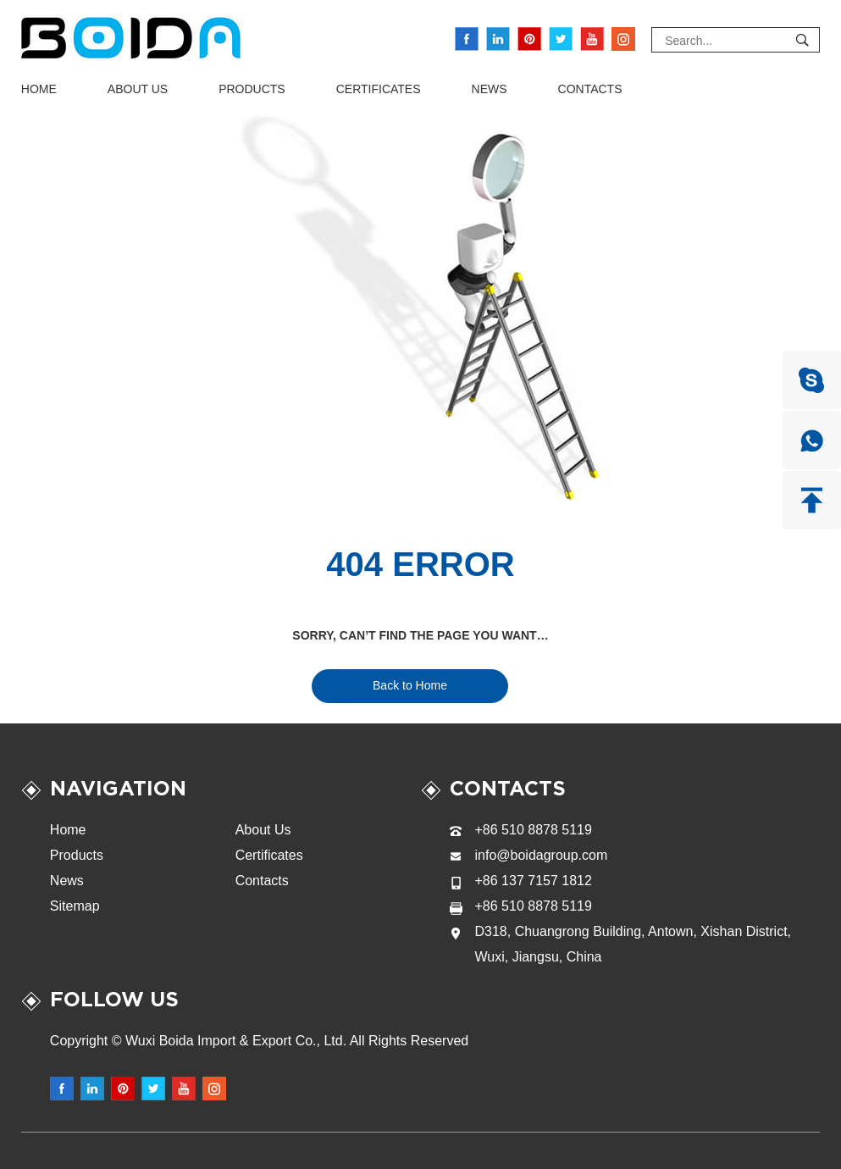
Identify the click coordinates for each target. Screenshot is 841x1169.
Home (39, 89)
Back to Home (410, 685)
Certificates (378, 89)
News (489, 89)
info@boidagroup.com (541, 855)
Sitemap (75, 906)
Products (252, 89)
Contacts (590, 89)
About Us (138, 89)
